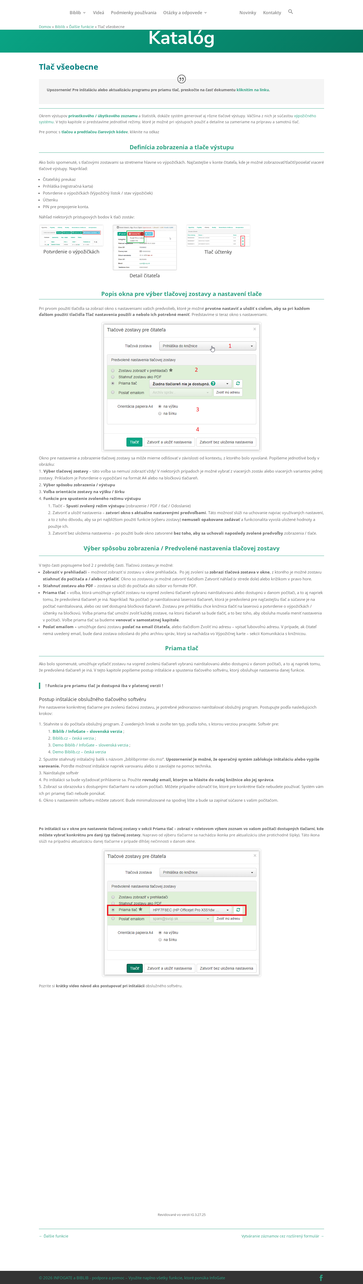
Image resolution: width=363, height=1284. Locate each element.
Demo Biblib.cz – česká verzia (79, 751)
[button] (289, 16)
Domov (45, 26)
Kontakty (271, 13)
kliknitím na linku (253, 89)
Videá (100, 13)
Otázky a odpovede (184, 13)
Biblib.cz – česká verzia (73, 738)
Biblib (77, 13)
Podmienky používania (135, 13)
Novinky (246, 13)
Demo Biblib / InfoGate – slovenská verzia (90, 745)
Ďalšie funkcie (81, 26)
